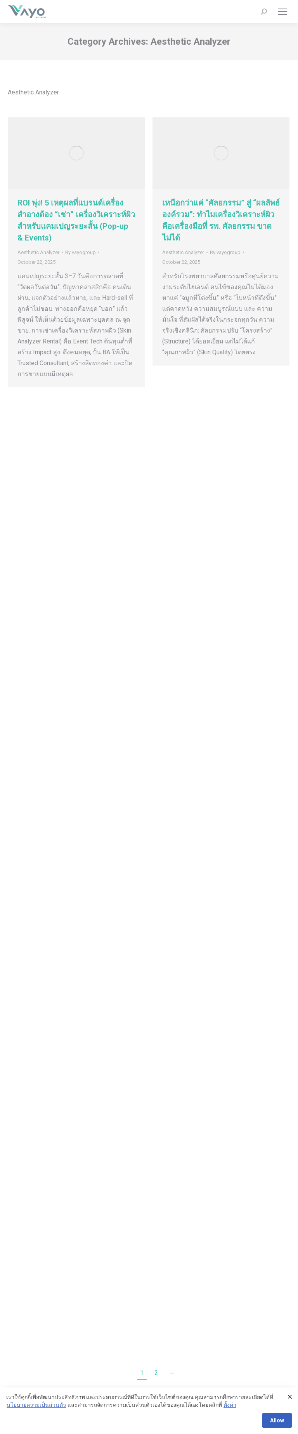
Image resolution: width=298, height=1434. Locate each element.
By (80, 252)
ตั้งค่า (230, 1405)
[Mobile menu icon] (282, 11)
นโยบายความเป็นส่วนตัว (36, 1405)
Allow (277, 1420)
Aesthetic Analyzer (38, 252)
